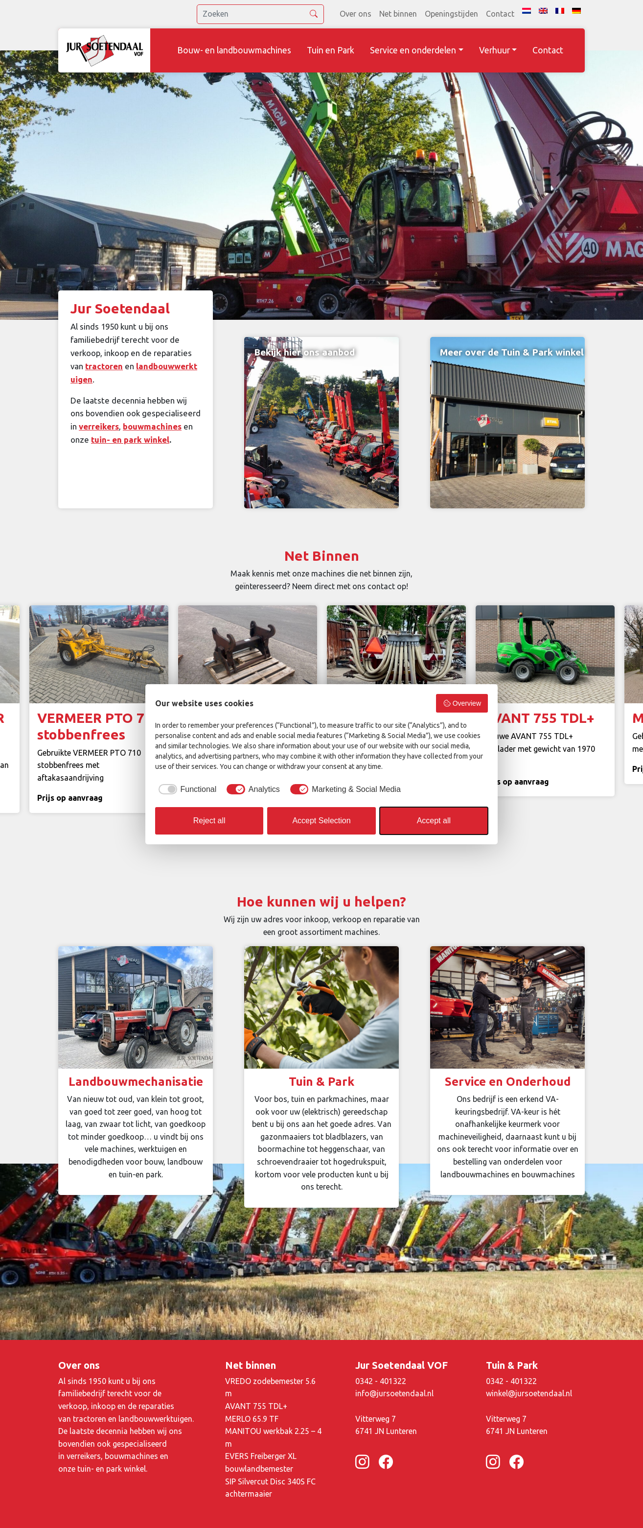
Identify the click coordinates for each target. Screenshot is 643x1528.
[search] (260, 14)
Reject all (209, 820)
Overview (462, 703)
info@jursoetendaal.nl (394, 1393)
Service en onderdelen (413, 50)
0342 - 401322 (380, 1381)
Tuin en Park (330, 50)
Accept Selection (321, 820)
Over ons (355, 13)
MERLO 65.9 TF (251, 1418)
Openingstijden (451, 13)
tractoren (104, 366)
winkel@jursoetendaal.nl (529, 1393)
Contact (500, 13)
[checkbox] (185, 789)
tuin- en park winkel (130, 439)
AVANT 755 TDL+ (256, 1406)
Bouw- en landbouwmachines (234, 50)
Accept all (434, 820)
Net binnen (398, 13)
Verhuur (494, 50)
